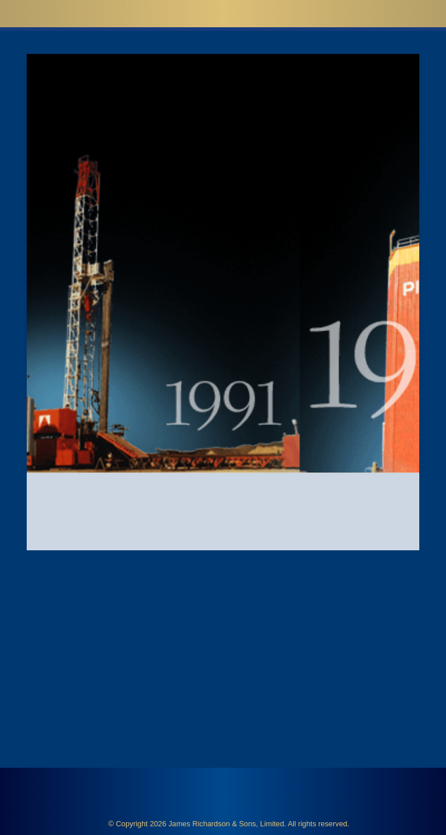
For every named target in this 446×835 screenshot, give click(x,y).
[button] (417, 13)
